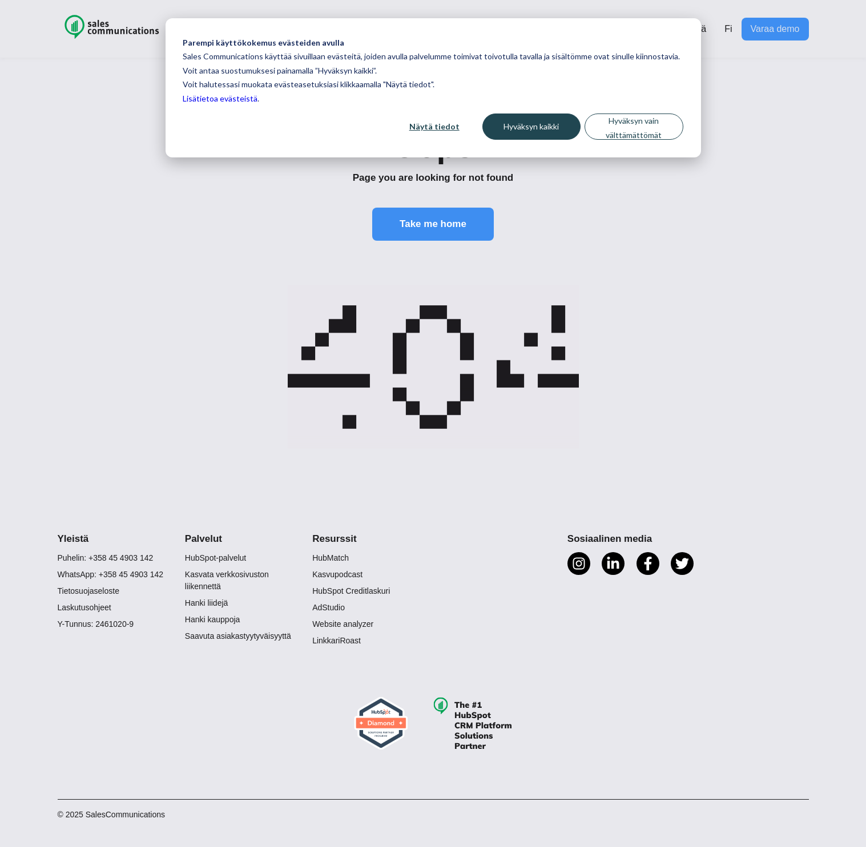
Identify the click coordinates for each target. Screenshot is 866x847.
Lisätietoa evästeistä (220, 98)
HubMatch (330, 557)
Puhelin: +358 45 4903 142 (106, 557)
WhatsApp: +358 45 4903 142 (111, 574)
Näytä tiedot (434, 126)
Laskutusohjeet (84, 607)
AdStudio (328, 607)
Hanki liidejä (206, 602)
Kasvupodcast (337, 574)
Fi (728, 29)
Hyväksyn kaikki (531, 126)
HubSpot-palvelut (215, 557)
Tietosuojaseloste (88, 590)
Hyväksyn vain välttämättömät (634, 128)
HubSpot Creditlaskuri (351, 590)
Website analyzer (342, 624)
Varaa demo (775, 29)
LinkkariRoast (336, 640)
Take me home (433, 223)
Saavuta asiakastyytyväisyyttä (238, 636)
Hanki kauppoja (212, 619)
